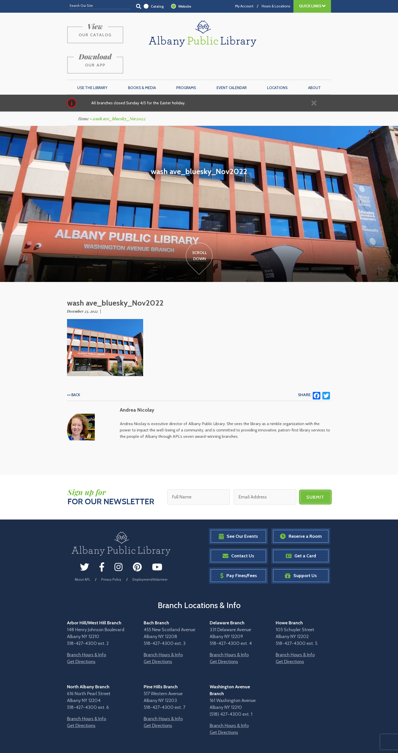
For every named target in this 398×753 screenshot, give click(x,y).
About (314, 63)
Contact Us (238, 531)
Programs (186, 63)
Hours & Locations (276, 6)
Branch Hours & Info (86, 630)
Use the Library (92, 63)
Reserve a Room (301, 512)
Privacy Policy (111, 555)
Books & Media (142, 63)
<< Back (73, 371)
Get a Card (301, 531)
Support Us (301, 551)
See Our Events (238, 512)
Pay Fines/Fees (238, 551)
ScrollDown (199, 231)
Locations (277, 63)
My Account (244, 6)
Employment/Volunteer (150, 555)
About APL (82, 555)
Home (83, 94)
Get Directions (81, 637)
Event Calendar (232, 63)
